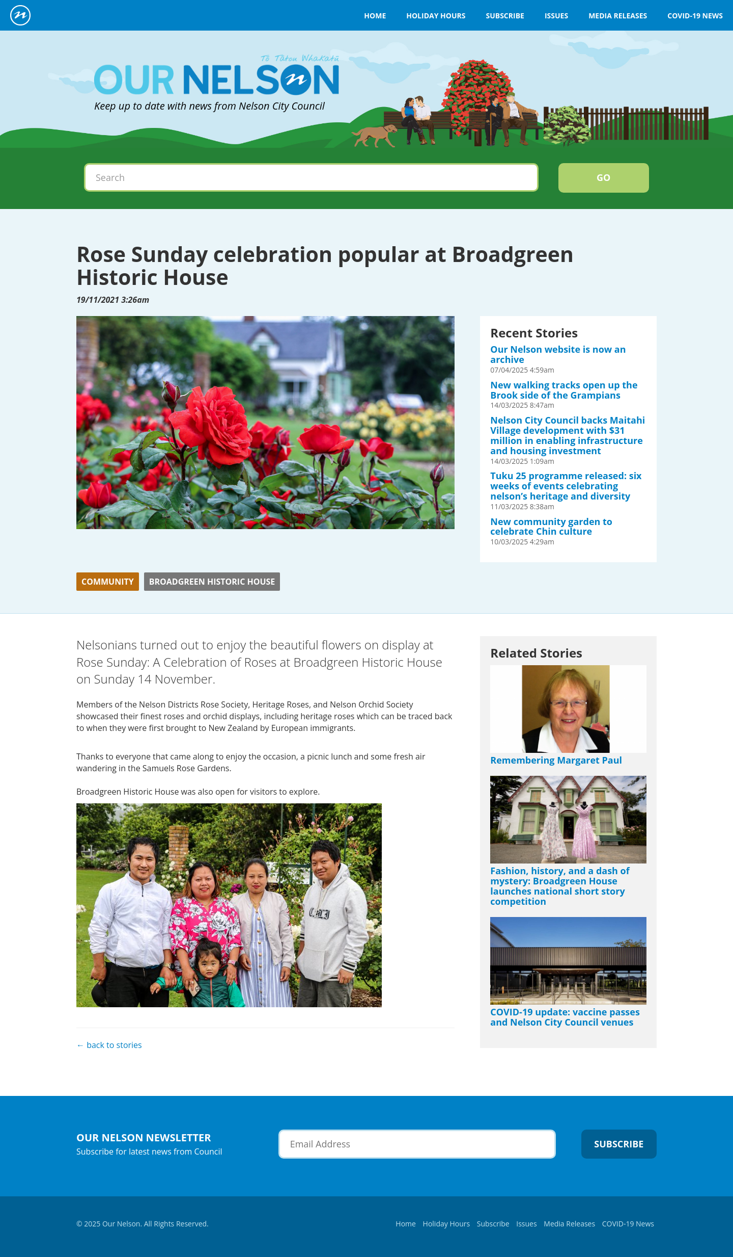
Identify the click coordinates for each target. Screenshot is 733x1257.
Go (603, 177)
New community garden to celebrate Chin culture (551, 526)
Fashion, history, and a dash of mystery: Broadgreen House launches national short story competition (559, 886)
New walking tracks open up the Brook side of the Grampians (563, 390)
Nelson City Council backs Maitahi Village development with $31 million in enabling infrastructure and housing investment (567, 435)
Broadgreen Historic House (212, 581)
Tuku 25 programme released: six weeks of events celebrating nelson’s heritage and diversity (565, 485)
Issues (556, 15)
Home (375, 15)
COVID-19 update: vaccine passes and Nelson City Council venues (565, 1017)
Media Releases (617, 15)
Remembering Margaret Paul (556, 760)
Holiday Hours (435, 15)
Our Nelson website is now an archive (558, 354)
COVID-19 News (695, 15)
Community (107, 581)
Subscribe (505, 15)
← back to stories (109, 1045)
